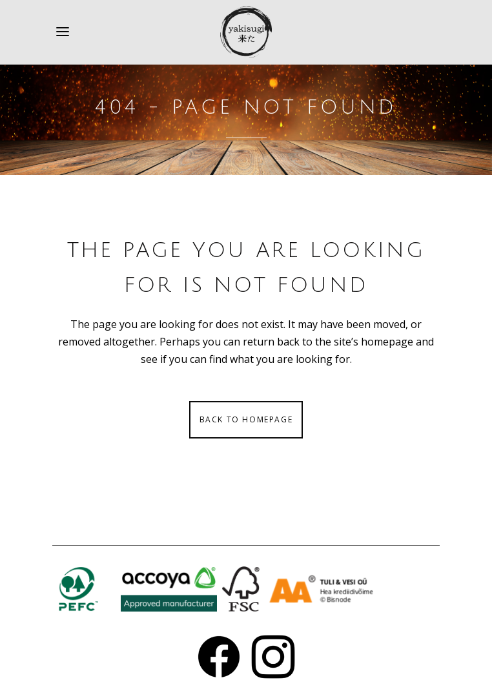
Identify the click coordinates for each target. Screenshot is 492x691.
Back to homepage (246, 419)
